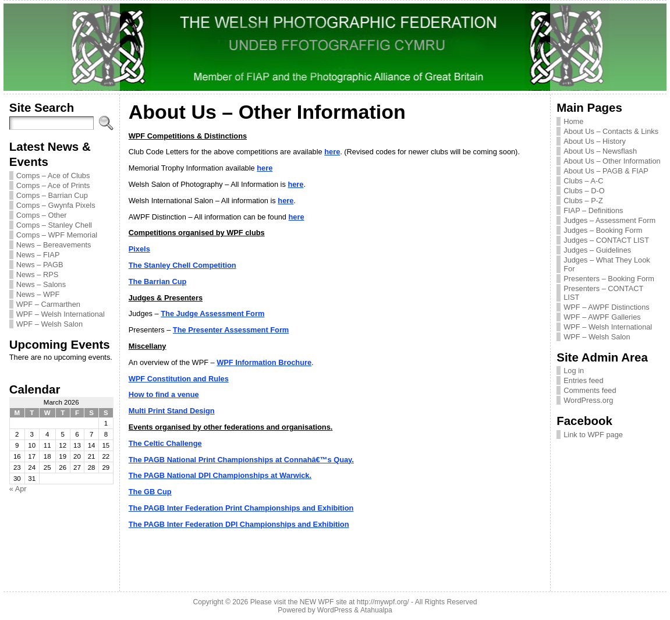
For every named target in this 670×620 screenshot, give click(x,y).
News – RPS (37, 274)
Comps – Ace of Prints (53, 185)
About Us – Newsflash (600, 151)
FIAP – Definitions (593, 210)
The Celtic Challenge (165, 443)
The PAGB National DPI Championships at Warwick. (220, 475)
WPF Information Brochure (264, 362)
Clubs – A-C (583, 180)
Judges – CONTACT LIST (606, 240)
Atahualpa (376, 610)
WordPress (334, 610)
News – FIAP (38, 254)
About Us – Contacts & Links (610, 131)
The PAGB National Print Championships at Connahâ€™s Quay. (241, 459)
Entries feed (583, 380)
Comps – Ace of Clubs (53, 175)
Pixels (139, 249)
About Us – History (594, 141)
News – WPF (38, 294)
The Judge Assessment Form (212, 313)
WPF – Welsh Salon (49, 324)
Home (573, 121)
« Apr (18, 488)
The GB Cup (150, 491)
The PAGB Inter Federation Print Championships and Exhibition (241, 508)
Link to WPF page (593, 434)
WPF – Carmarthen (48, 304)
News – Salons (41, 284)
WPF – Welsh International (60, 314)
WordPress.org (588, 400)
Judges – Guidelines (597, 250)
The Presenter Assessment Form (231, 329)
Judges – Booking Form (602, 230)
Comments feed (589, 390)
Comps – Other (41, 215)
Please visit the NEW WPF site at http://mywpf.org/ (329, 602)
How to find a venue (164, 394)
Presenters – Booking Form (608, 278)
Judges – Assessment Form (609, 220)
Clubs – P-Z (583, 200)
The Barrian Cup (158, 281)
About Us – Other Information (611, 161)
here (332, 151)
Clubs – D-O (583, 190)
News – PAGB (39, 264)
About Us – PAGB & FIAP (605, 170)
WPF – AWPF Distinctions (606, 307)
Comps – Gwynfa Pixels (55, 205)
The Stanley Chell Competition (182, 265)
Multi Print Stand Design (172, 410)
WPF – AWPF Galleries (602, 317)
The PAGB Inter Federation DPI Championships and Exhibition (239, 524)
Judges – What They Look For (606, 264)
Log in (573, 370)
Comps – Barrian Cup (52, 195)
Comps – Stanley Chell (54, 225)
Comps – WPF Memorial (56, 235)
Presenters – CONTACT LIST (603, 293)
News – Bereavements (53, 244)
